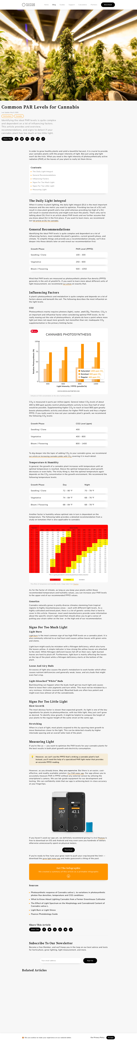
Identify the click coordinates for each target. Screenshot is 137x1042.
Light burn (34, 636)
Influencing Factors (42, 179)
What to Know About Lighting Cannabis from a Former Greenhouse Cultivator (68, 904)
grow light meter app (53, 859)
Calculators (82, 5)
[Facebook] (16, 139)
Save (34, 332)
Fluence (75, 585)
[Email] (27, 139)
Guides (62, 5)
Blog (54, 5)
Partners (94, 5)
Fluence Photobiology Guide (44, 919)
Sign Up (90, 966)
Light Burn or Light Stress (43, 915)
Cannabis (19, 116)
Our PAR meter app (77, 774)
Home (46, 5)
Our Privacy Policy (97, 1037)
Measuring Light (40, 190)
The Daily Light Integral (44, 172)
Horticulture (7, 116)
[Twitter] (22, 139)
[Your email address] (50, 966)
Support (72, 5)
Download (108, 5)
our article (68, 284)
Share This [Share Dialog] (7, 139)
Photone (102, 838)
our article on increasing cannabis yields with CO (53, 456)
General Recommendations (46, 175)
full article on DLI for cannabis (47, 221)
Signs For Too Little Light (45, 186)
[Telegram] (38, 139)
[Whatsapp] (32, 139)
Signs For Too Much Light (45, 182)
